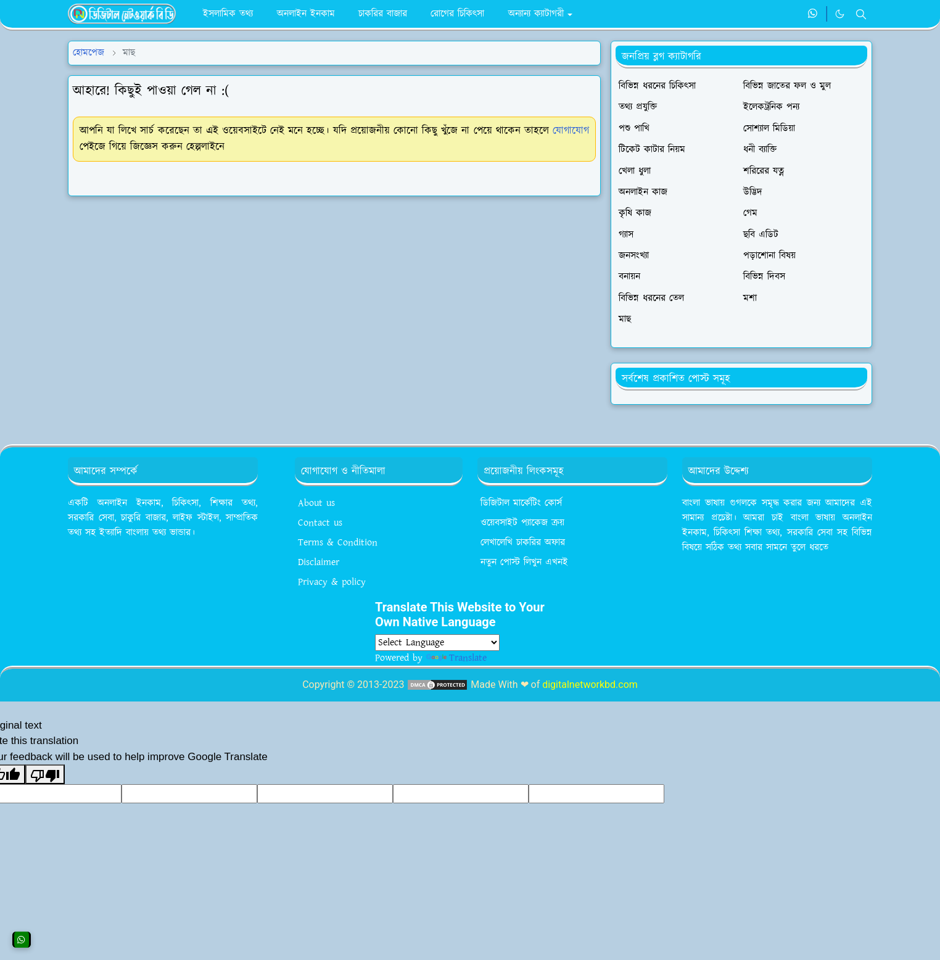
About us (316, 503)
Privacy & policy (332, 582)
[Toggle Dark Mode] (840, 14)
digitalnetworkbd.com (590, 684)
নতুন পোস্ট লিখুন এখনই (524, 562)
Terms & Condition (337, 543)
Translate (456, 658)
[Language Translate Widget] (437, 642)
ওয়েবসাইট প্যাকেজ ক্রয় (522, 523)
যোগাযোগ (571, 130)
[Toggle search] (861, 14)
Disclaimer (318, 562)
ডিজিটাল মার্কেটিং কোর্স (521, 503)
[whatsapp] (813, 14)
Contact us (320, 523)
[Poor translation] (45, 774)
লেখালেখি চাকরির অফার (522, 543)
